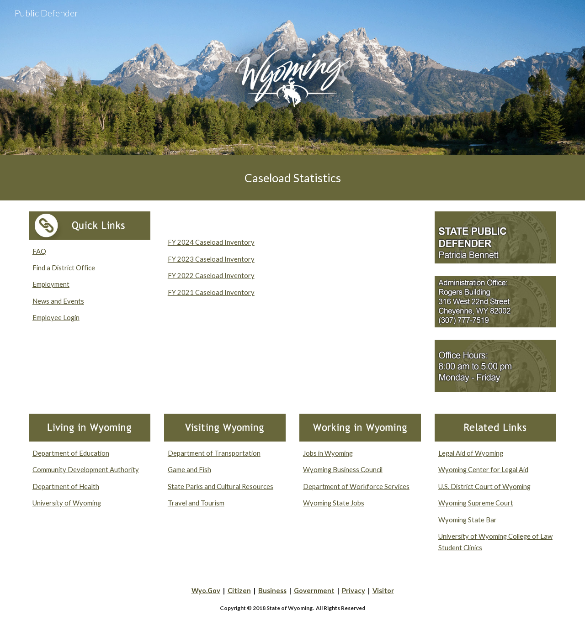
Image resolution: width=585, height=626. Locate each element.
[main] (292, 177)
